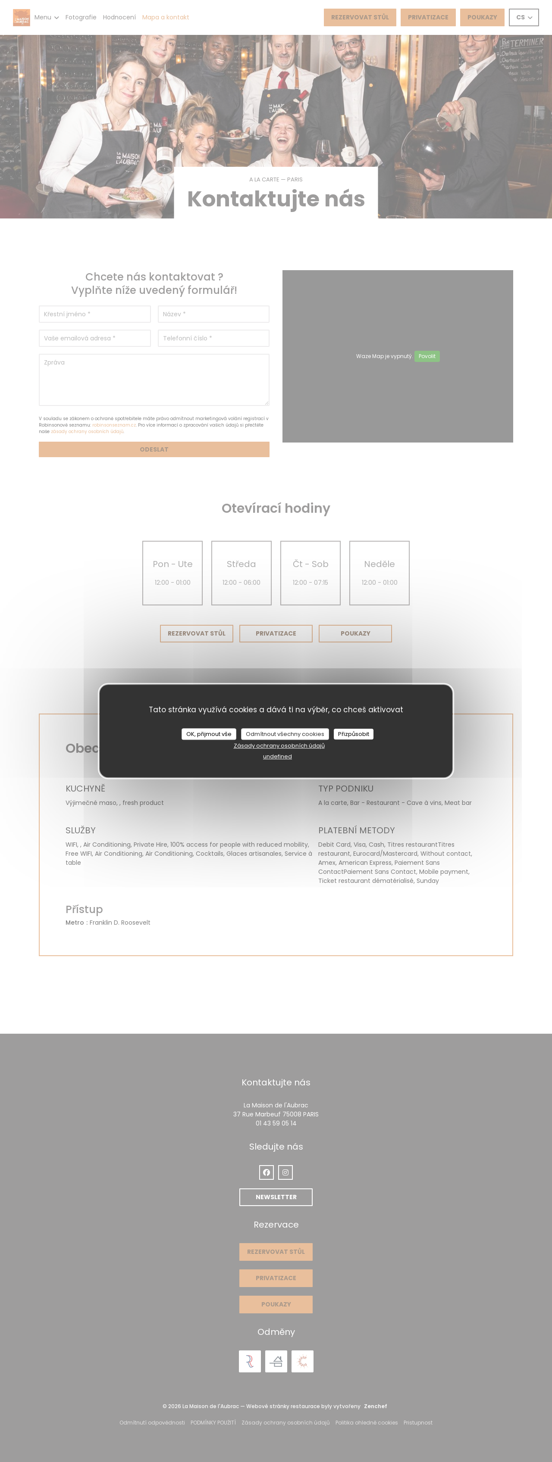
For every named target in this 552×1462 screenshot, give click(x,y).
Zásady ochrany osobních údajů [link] (279, 746)
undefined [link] (277, 756)
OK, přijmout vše (209, 734)
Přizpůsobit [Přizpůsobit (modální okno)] (353, 734)
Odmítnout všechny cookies (285, 734)
